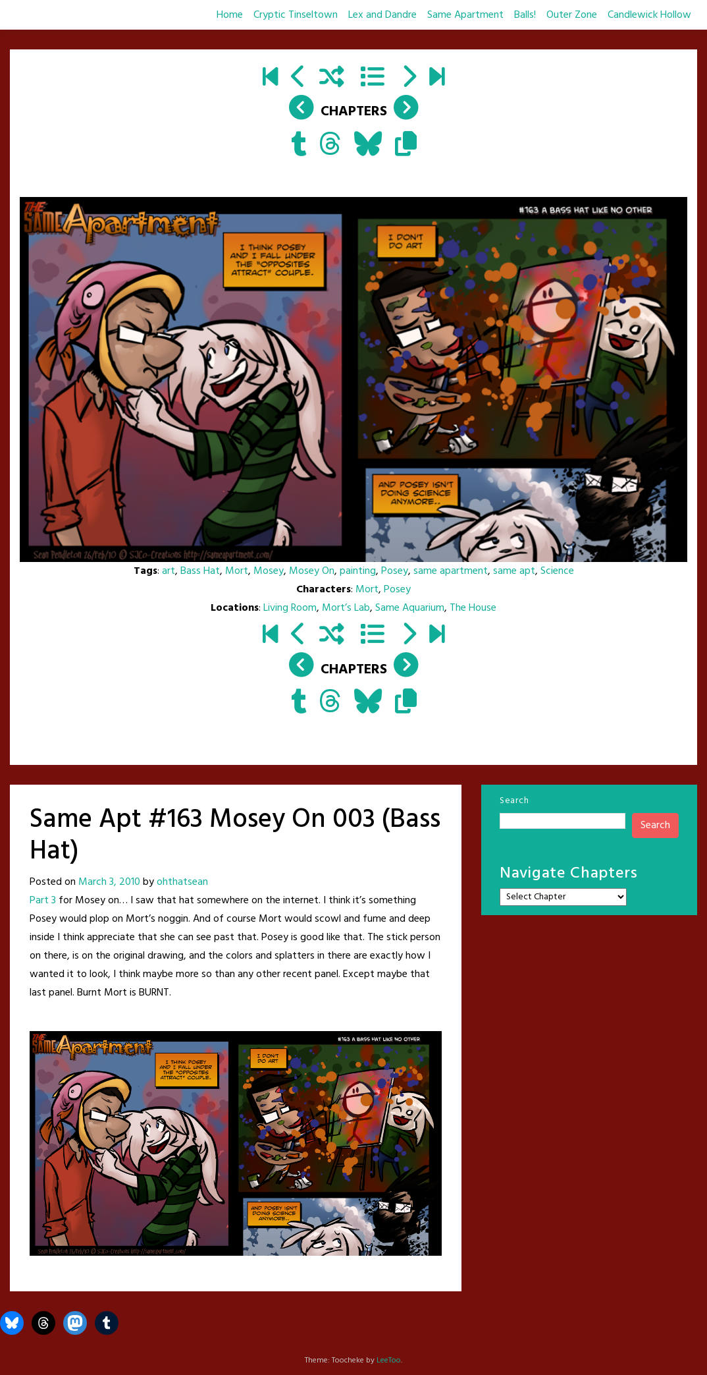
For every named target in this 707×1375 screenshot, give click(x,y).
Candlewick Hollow (649, 15)
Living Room (290, 608)
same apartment (450, 571)
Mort (236, 571)
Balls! (525, 15)
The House (473, 608)
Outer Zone (571, 15)
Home (230, 15)
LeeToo (389, 1360)
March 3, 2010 (109, 882)
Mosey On (311, 571)
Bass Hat (200, 571)
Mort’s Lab (346, 608)
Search (514, 801)
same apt (514, 571)
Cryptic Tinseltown (295, 15)
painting (358, 571)
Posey (394, 571)
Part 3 (43, 900)
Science (557, 571)
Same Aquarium (409, 608)
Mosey (268, 571)
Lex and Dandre (382, 15)
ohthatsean (182, 882)
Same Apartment (465, 15)
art (168, 571)
